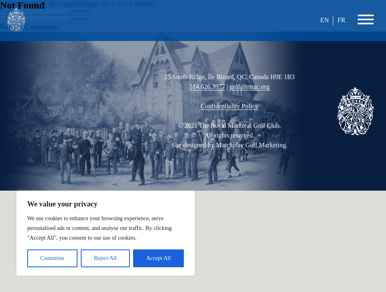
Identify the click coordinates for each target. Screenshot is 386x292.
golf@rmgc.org (250, 86)
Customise (52, 258)
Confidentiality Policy (229, 106)
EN (324, 20)
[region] (105, 233)
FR (341, 20)
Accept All (158, 258)
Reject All (105, 258)
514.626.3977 (207, 86)
